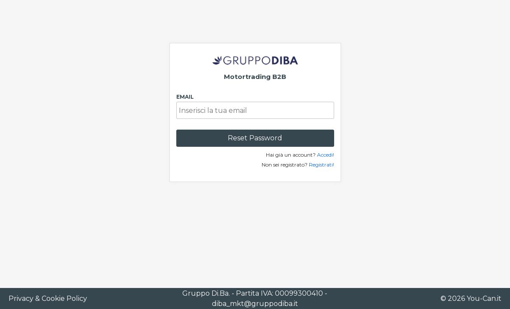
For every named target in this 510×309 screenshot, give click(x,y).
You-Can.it (484, 298)
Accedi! (325, 154)
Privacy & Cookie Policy (48, 298)
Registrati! (321, 164)
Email (185, 97)
